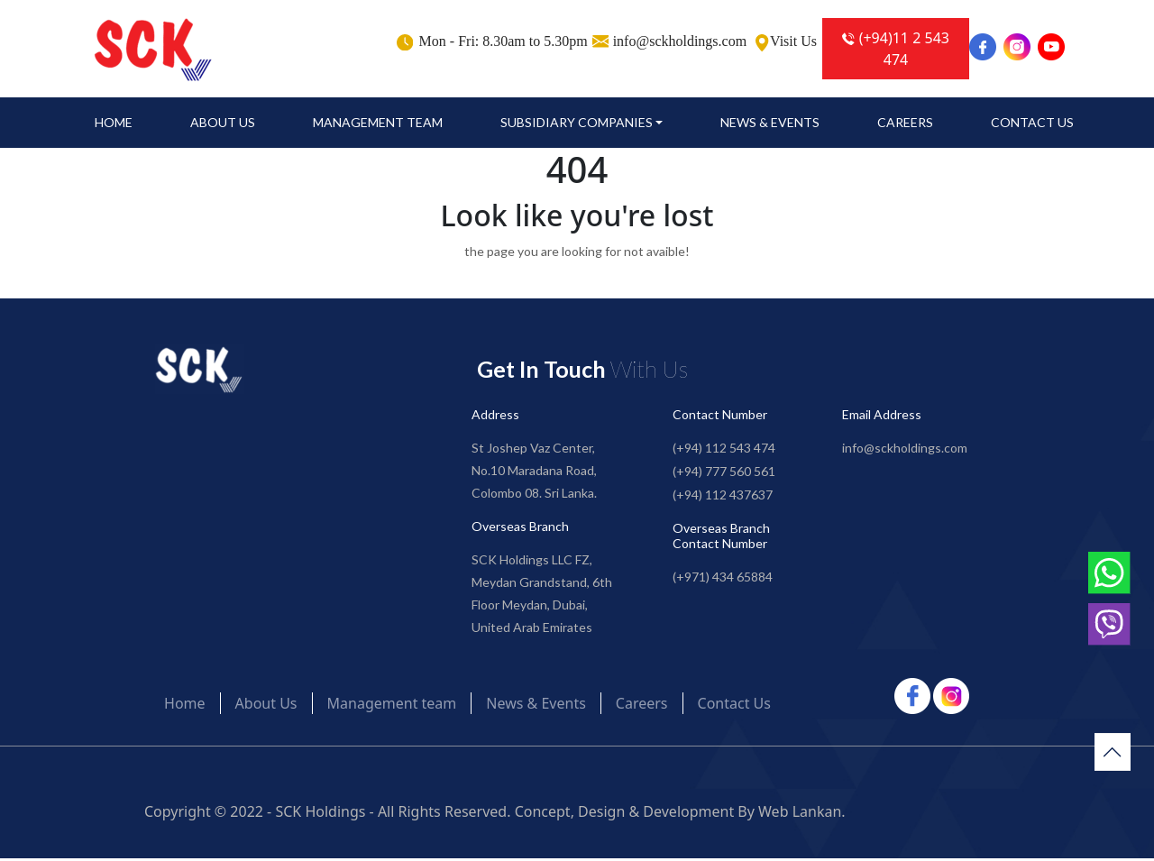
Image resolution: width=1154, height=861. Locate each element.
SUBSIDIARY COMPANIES (576, 125)
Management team (378, 125)
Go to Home (577, 290)
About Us (222, 125)
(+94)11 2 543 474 (895, 48)
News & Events (770, 125)
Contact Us (1032, 125)
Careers (905, 125)
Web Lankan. (802, 814)
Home (114, 125)
